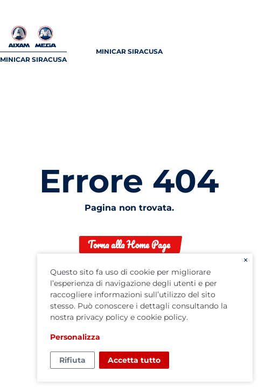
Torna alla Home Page (129, 244)
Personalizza (75, 337)
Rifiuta (72, 360)
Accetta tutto (134, 360)
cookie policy (161, 317)
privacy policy (102, 317)
